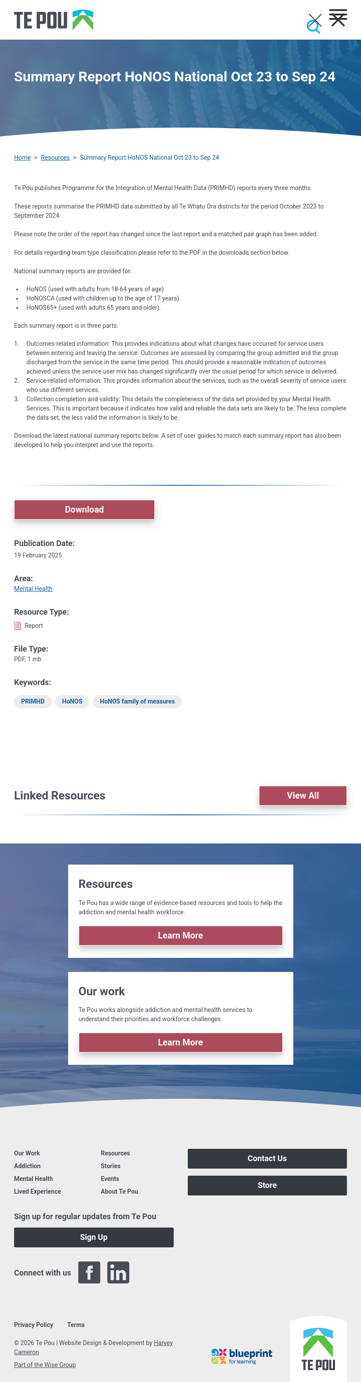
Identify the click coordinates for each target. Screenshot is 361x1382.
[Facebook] (89, 1272)
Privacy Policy (33, 1324)
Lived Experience (37, 1191)
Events (110, 1178)
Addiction (27, 1165)
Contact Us (267, 1158)
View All (303, 795)
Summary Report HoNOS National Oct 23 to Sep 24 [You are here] (149, 157)
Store (267, 1185)
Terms (76, 1324)
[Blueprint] (241, 1356)
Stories (110, 1165)
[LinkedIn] (118, 1272)
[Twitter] (147, 1272)
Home (22, 157)
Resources (55, 157)
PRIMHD (32, 701)
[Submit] (313, 27)
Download (84, 509)
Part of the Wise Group (45, 1364)
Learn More (180, 935)
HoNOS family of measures (137, 701)
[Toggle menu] (338, 14)
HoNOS (72, 701)
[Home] (53, 20)
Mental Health (33, 588)
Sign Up (94, 1237)
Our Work (27, 1153)
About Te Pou (119, 1191)
